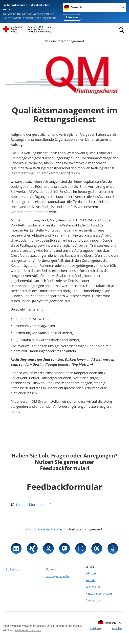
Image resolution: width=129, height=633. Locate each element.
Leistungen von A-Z (58, 576)
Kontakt (90, 580)
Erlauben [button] (117, 628)
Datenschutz (93, 600)
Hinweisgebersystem (98, 594)
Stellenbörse (13, 569)
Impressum (92, 587)
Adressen (91, 573)
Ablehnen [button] (95, 628)
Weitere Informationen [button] (28, 630)
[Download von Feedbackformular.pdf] (64, 505)
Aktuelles (51, 569)
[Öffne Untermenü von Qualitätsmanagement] (64, 41)
